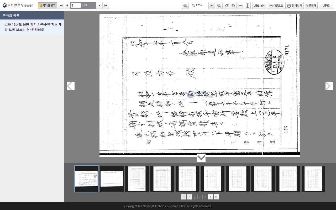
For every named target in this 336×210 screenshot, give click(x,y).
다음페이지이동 (329, 86)
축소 (185, 5)
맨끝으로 (216, 197)
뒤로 (210, 197)
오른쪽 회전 (227, 5)
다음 (99, 5)
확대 (219, 5)
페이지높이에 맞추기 (247, 5)
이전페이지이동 (71, 86)
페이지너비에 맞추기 (241, 5)
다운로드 (276, 5)
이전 (67, 5)
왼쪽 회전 (233, 5)
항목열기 (211, 5)
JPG (326, 5)
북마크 (47, 5)
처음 (61, 5)
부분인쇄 (311, 5)
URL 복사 (259, 5)
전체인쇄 (294, 5)
